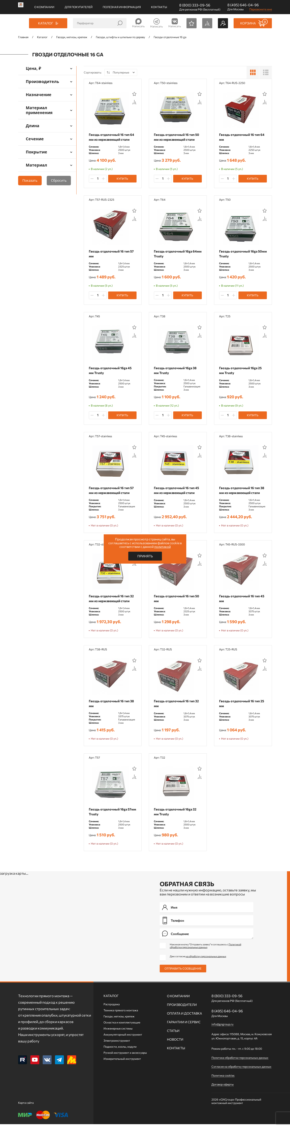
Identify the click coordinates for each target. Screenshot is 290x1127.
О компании (44, 7)
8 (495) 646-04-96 (243, 5)
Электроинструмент (117, 1043)
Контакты (159, 7)
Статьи (173, 1033)
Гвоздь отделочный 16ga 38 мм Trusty (176, 371)
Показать (29, 180)
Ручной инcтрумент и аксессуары (125, 1055)
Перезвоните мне (260, 9)
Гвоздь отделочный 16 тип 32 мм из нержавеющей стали (112, 600)
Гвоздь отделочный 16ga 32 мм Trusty (176, 814)
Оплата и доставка (184, 1016)
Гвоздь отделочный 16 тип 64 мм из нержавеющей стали (112, 137)
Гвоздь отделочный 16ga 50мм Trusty (239, 254)
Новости (175, 1042)
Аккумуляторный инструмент (123, 1037)
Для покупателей (79, 7)
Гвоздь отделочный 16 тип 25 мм (242, 705)
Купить (122, 178)
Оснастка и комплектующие (122, 1025)
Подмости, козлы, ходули (120, 1049)
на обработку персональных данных (206, 959)
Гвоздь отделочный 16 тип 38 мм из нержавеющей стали (242, 491)
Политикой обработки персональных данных (205, 948)
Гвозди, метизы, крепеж (119, 1019)
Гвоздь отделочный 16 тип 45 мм (242, 600)
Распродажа (112, 1007)
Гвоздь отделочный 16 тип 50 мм (177, 600)
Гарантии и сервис (184, 1025)
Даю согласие (198, 959)
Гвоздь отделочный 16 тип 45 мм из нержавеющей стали (177, 491)
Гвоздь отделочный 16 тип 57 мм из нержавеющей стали (112, 491)
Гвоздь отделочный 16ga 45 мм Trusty (111, 371)
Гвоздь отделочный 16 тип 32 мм (177, 705)
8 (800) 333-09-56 (194, 5)
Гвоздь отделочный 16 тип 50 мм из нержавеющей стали (177, 137)
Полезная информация (122, 7)
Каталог (111, 998)
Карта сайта (26, 1105)
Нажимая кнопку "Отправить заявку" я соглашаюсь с (205, 948)
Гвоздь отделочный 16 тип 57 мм (112, 254)
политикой (162, 546)
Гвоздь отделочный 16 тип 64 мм (242, 137)
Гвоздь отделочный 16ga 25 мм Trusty (241, 371)
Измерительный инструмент (122, 1061)
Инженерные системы (118, 1031)
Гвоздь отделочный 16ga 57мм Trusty (109, 814)
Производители (182, 1007)
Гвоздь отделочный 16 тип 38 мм (112, 705)
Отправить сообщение (183, 971)
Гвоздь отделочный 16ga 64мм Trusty (174, 254)
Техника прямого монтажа (121, 1013)
